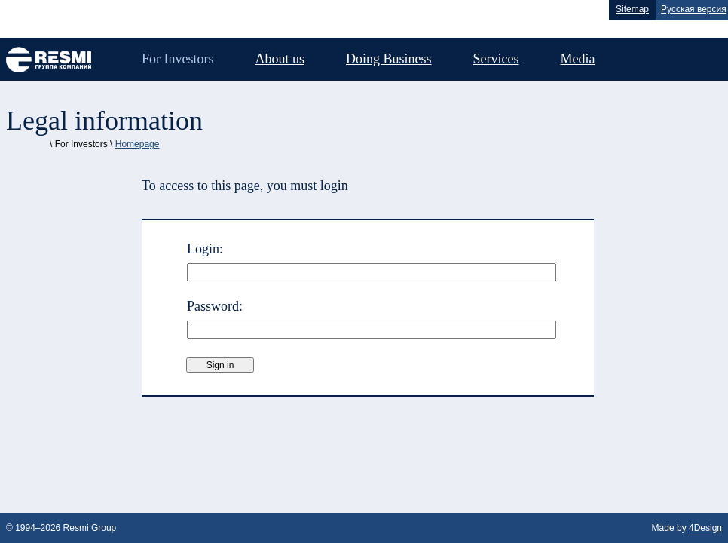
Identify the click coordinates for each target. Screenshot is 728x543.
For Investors (178, 58)
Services (496, 58)
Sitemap (632, 9)
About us (280, 58)
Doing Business (389, 58)
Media (578, 58)
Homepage (137, 144)
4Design (705, 528)
